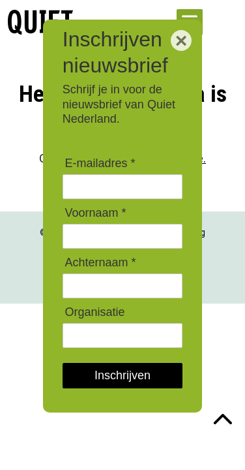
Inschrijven (122, 375)
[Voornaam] (122, 236)
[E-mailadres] (122, 186)
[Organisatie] (122, 335)
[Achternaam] (122, 286)
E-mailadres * (100, 163)
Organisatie (94, 312)
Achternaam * (100, 262)
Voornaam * (95, 212)
